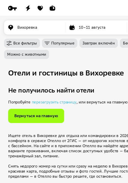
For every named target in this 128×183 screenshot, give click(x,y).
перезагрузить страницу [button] (54, 102)
